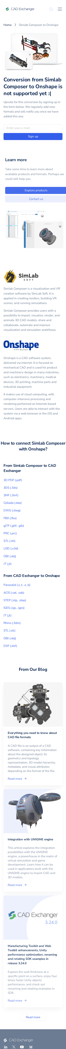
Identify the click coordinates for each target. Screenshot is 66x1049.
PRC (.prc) (10, 533)
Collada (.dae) (13, 503)
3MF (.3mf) (11, 495)
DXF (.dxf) (10, 646)
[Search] (51, 9)
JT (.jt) (7, 564)
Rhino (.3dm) (12, 623)
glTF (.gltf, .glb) (14, 526)
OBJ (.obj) (10, 556)
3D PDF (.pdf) (13, 480)
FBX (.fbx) (10, 518)
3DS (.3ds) (10, 488)
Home (8, 25)
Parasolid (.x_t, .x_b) (17, 585)
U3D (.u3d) (11, 548)
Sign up (33, 136)
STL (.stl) (9, 541)
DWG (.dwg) (12, 510)
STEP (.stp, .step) (15, 600)
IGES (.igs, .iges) (14, 608)
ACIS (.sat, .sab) (14, 593)
